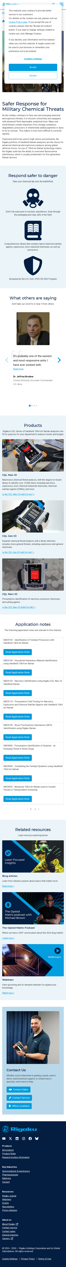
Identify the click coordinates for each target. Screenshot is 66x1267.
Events (5, 1203)
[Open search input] (53, 4)
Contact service (9, 1227)
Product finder (9, 1153)
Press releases (9, 1210)
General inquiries (10, 1235)
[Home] (3, 21)
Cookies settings (33, 59)
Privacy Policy (28, 1259)
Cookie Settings (10, 1259)
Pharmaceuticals (10, 1174)
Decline (33, 75)
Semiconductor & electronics (16, 1171)
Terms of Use (44, 1259)
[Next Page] (38, 809)
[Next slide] (59, 360)
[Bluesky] (36, 1138)
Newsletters (8, 1206)
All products (8, 1150)
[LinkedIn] (17, 1138)
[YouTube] (3, 1138)
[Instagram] (23, 1138)
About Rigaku (10, 1224)
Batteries (6, 1178)
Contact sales (8, 1231)
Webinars (6, 1199)
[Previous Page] (27, 809)
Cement (6, 1182)
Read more (18, 369)
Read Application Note (18, 652)
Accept (33, 67)
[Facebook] (30, 1138)
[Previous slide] (7, 360)
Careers (7, 1238)
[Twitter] (10, 1138)
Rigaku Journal (9, 1196)
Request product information (16, 1157)
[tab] (30, 406)
